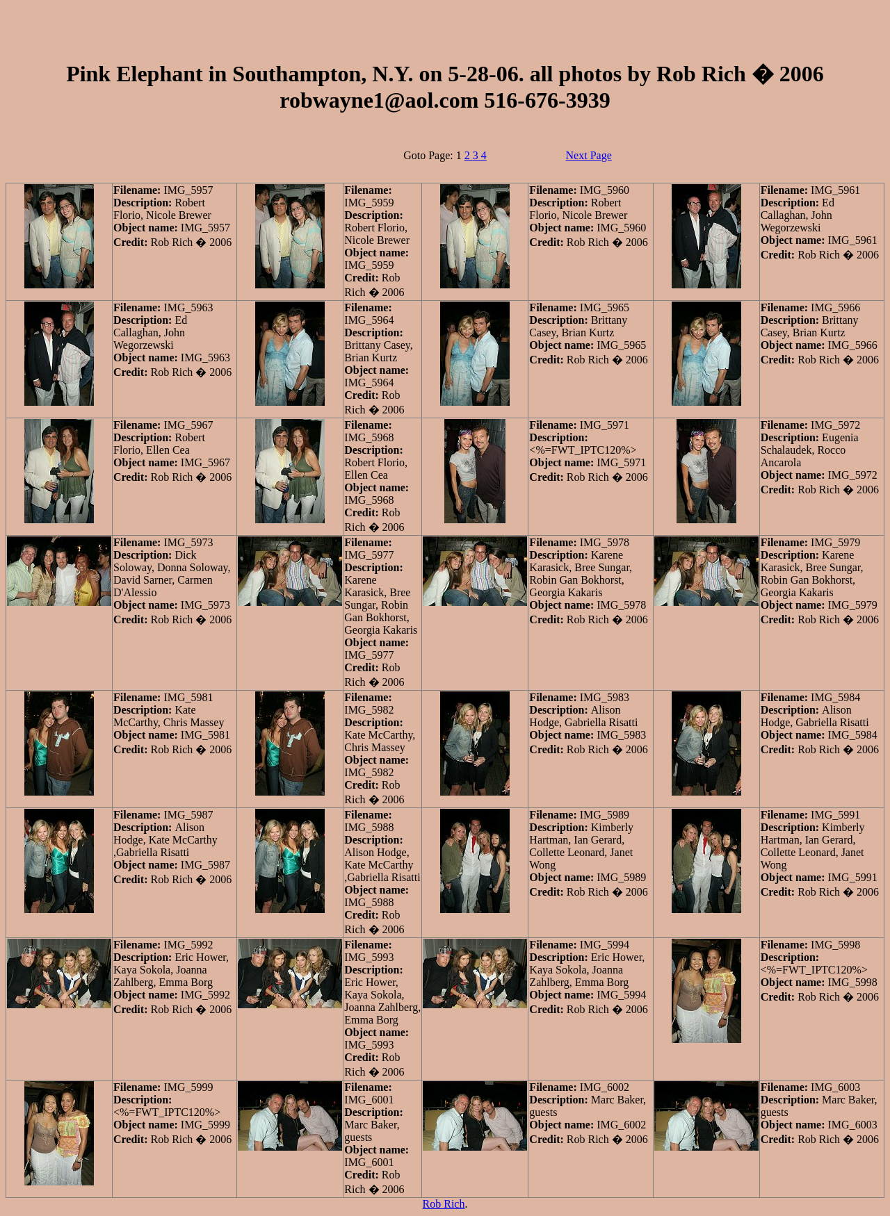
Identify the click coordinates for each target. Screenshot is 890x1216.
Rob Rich (444, 1204)
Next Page (589, 155)
